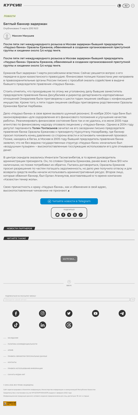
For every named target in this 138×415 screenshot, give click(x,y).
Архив (10, 350)
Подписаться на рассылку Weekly (20, 296)
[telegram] (122, 313)
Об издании (13, 338)
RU (126, 5)
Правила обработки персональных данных (27, 356)
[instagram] (42, 313)
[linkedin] (42, 325)
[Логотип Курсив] (12, 5)
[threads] (68, 325)
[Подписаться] (132, 299)
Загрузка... (69, 259)
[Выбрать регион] (119, 6)
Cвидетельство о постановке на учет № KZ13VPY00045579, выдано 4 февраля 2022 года (37, 393)
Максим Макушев (23, 35)
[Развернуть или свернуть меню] (133, 6)
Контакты (12, 362)
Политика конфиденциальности (22, 344)
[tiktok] (15, 325)
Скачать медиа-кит (16, 375)
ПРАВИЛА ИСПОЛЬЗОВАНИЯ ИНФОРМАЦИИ (25, 368)
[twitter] (68, 313)
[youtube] (95, 313)
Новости (9, 16)
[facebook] (15, 313)
